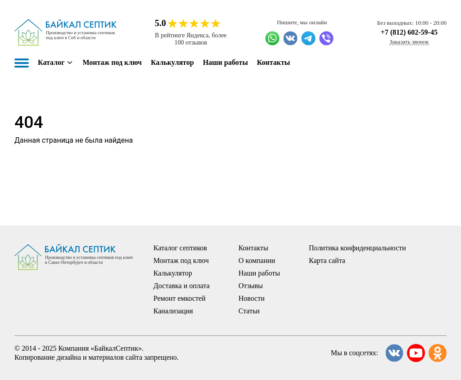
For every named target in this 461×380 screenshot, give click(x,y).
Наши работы (225, 62)
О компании (257, 260)
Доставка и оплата (182, 286)
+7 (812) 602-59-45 (409, 32)
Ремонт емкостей (180, 298)
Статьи (249, 311)
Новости (252, 298)
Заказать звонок (409, 41)
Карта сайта (327, 260)
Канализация (173, 311)
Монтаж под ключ (111, 62)
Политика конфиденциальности (357, 248)
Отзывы (251, 286)
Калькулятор (172, 62)
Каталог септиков (180, 248)
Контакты (273, 62)
